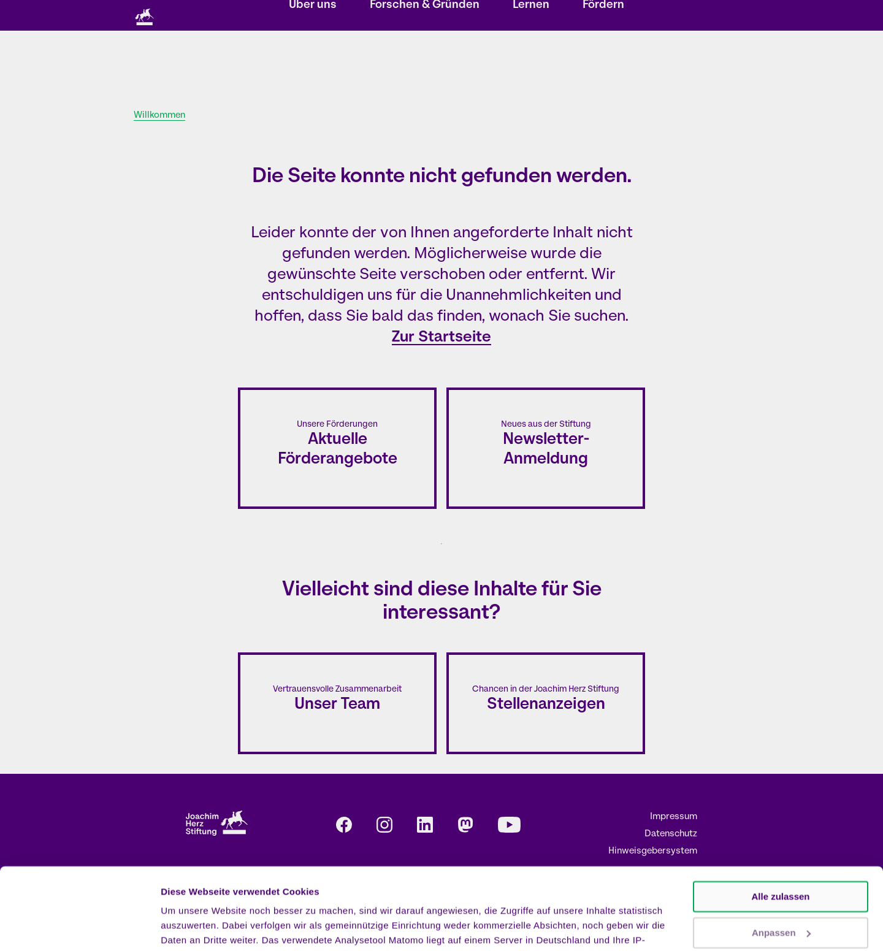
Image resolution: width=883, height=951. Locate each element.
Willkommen (159, 115)
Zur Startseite (441, 337)
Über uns (313, 65)
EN (612, 16)
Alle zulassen (780, 820)
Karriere (516, 16)
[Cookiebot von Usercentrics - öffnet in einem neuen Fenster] (79, 927)
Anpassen (781, 855)
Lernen (531, 65)
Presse (560, 16)
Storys (300, 16)
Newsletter (422, 16)
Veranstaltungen (357, 16)
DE (595, 16)
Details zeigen (192, 927)
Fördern (603, 65)
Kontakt (471, 16)
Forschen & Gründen (425, 65)
